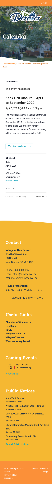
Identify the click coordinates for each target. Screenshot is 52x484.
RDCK (9, 329)
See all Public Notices (18, 444)
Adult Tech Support (15, 398)
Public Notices (12, 181)
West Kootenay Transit (18, 341)
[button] (43, 3)
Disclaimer (8, 478)
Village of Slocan (15, 337)
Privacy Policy (10, 475)
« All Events (12, 81)
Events (12, 64)
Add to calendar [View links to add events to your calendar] (20, 146)
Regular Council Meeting (16, 197)
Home (5, 64)
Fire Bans (11, 326)
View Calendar (12, 374)
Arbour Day (40, 197)
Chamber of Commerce (18, 322)
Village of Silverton (16, 333)
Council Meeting (23, 368)
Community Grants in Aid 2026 (21, 436)
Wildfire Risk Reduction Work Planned (25, 406)
